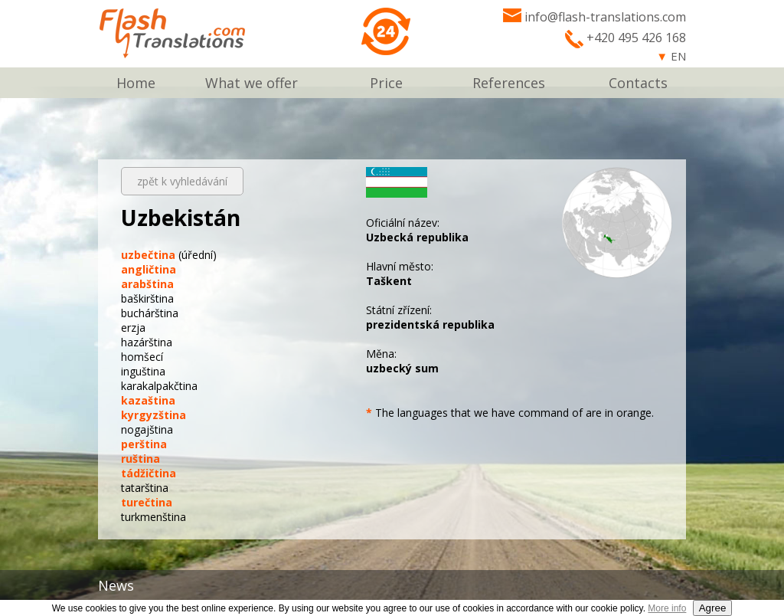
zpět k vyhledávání (182, 181)
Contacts (638, 83)
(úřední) (169, 254)
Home (135, 83)
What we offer (251, 83)
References (508, 83)
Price (386, 83)
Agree (713, 608)
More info (667, 608)
